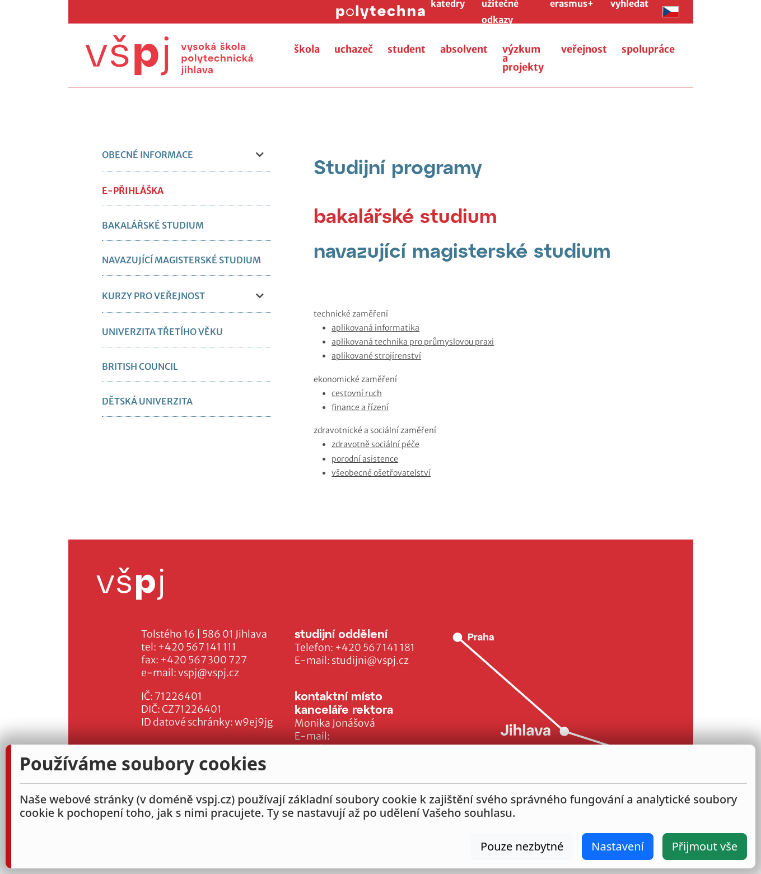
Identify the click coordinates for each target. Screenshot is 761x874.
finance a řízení (360, 407)
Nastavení (617, 846)
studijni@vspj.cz (370, 660)
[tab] (405, 215)
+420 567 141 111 (197, 647)
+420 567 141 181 (375, 647)
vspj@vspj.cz (208, 673)
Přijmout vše (704, 846)
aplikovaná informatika (375, 328)
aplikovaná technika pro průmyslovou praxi (413, 342)
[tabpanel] (497, 393)
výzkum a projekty (523, 58)
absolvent (464, 49)
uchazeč (353, 49)
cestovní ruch (357, 393)
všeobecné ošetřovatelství (381, 473)
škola (307, 49)
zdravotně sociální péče (375, 444)
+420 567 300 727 (203, 660)
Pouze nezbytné (521, 846)
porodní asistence (365, 459)
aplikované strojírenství (376, 356)
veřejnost (584, 49)
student (406, 49)
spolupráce (648, 49)
